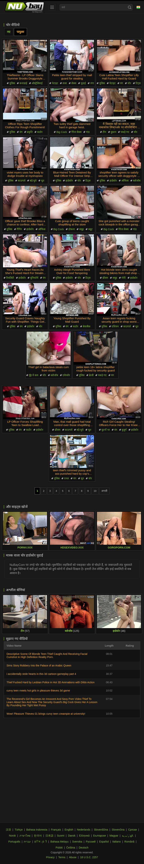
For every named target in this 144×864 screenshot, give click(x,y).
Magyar (114, 835)
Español (104, 841)
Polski (59, 847)
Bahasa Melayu (59, 841)
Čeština (70, 847)
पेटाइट (55, 83)
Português (14, 841)
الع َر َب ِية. (128, 835)
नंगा (92, 83)
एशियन (115, 326)
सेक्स (73, 83)
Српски (132, 829)
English (69, 829)
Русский (91, 841)
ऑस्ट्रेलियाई (37, 83)
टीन (104, 131)
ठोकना (71, 229)
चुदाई (83, 83)
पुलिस (12, 83)
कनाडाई (23, 83)
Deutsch (83, 847)
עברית (27, 841)
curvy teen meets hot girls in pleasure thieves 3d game (38, 690)
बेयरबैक (86, 326)
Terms (61, 857)
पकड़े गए (125, 131)
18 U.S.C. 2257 (89, 857)
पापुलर (20, 31)
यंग (121, 83)
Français (56, 829)
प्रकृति (30, 131)
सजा (65, 83)
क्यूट (90, 229)
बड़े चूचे (33, 180)
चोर (129, 83)
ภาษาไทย (24, 835)
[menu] (52, 7)
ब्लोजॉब (136, 180)
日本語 (49, 835)
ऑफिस (124, 180)
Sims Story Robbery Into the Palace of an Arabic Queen (39, 665)
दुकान (113, 131)
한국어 (38, 835)
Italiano (116, 841)
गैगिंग (19, 229)
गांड (88, 131)
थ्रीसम (105, 277)
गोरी (124, 277)
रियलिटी (10, 277)
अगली (104, 490)
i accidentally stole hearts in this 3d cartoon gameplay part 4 (41, 673)
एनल (66, 478)
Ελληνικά (84, 835)
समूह (81, 229)
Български (99, 835)
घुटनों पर (105, 429)
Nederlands (83, 829)
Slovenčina (118, 829)
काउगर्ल (21, 180)
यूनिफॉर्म (34, 277)
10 (95, 490)
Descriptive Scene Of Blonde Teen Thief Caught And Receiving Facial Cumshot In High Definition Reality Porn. (47, 655)
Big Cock (61, 131)
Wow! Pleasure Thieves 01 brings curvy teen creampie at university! (46, 713)
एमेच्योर (66, 375)
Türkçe (19, 829)
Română (129, 841)
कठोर (40, 131)
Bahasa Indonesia (36, 829)
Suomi (60, 835)
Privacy (50, 857)
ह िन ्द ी (40, 841)
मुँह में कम (33, 375)
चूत (42, 180)
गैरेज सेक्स (76, 131)
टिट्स (138, 83)
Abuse (73, 857)
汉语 (8, 829)
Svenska (77, 841)
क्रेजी (91, 375)
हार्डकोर (69, 180)
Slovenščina (101, 829)
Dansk (71, 835)
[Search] (130, 7)
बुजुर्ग (124, 429)
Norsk (12, 835)
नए (8, 31)
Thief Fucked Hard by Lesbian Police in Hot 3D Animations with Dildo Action (51, 682)
